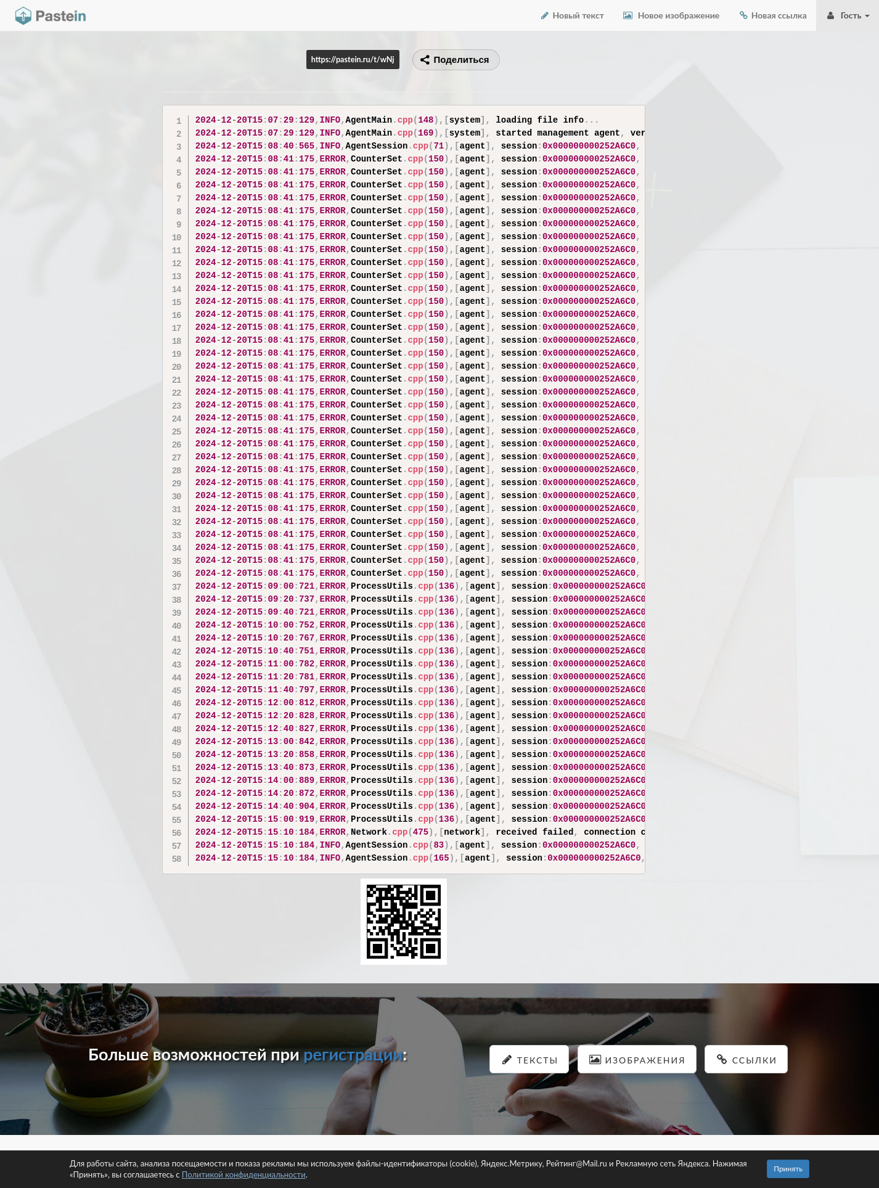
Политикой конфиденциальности (244, 1174)
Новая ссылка (772, 15)
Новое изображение (671, 15)
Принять (788, 1168)
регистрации (353, 1054)
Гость (847, 15)
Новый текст (571, 15)
